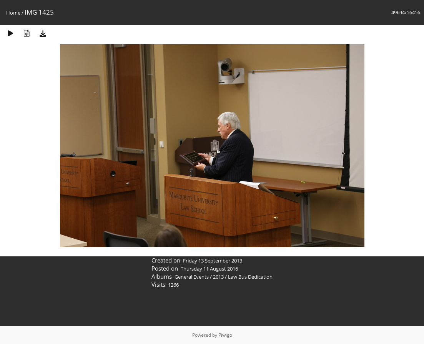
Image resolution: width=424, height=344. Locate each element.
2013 (218, 276)
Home (13, 12)
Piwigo (225, 335)
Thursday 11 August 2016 (209, 268)
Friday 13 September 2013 (212, 260)
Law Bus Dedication (250, 276)
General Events (192, 276)
